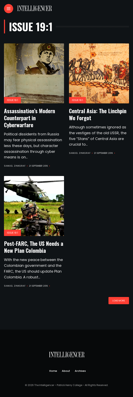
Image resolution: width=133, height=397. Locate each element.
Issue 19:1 (12, 100)
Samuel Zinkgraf (15, 165)
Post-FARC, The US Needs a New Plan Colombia (33, 246)
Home (53, 371)
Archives (80, 371)
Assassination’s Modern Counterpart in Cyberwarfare (29, 118)
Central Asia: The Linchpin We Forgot (97, 114)
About (66, 371)
